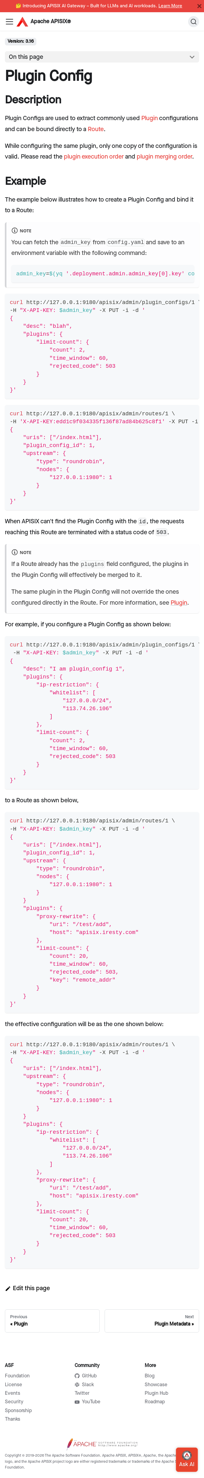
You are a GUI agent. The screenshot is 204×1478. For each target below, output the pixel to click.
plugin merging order (164, 156)
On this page (26, 57)
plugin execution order (94, 156)
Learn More (170, 6)
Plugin (149, 118)
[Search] (193, 21)
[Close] (199, 6)
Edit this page (27, 1288)
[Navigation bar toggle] (9, 21)
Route (96, 129)
